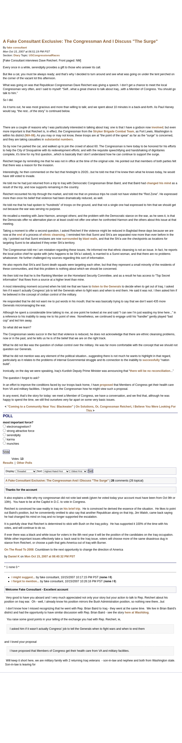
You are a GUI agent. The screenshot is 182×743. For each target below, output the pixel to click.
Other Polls (24, 463)
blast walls (90, 238)
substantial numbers (59, 139)
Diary (16, 55)
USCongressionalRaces (44, 55)
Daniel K (14, 556)
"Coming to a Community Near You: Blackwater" (40, 406)
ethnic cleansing (54, 234)
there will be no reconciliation (150, 371)
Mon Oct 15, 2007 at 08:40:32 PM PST (49, 556)
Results (8, 463)
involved (157, 127)
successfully (151, 360)
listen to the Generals (106, 286)
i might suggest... (23, 577)
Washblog (91, 17)
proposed (106, 385)
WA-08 (30, 135)
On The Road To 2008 (18, 549)
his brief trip (72, 508)
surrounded (70, 238)
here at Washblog (137, 612)
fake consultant (17, 47)
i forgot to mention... (25, 581)
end (19, 234)
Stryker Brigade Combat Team (113, 131)
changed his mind (159, 183)
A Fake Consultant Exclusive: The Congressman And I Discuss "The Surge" (57, 480)
